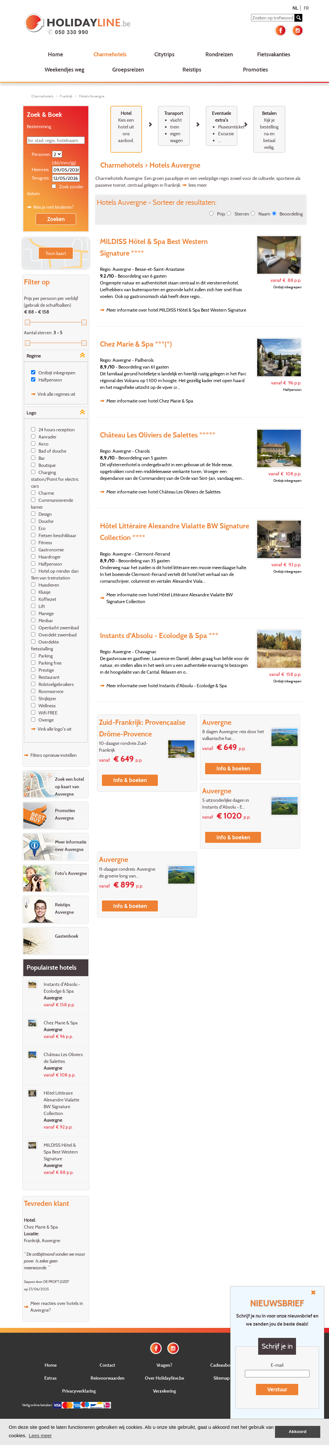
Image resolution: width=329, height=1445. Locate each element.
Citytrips (164, 54)
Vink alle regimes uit (56, 394)
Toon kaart (56, 253)
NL (295, 8)
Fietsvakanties (273, 54)
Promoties (255, 69)
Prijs (221, 213)
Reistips (191, 69)
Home (55, 54)
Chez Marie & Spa (41, 1227)
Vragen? (164, 1365)
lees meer (198, 185)
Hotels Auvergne (91, 96)
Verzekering (164, 1391)
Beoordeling (291, 213)
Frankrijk (66, 96)
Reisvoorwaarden (108, 1378)
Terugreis (40, 178)
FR (306, 8)
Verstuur (277, 1389)
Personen (41, 154)
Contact (107, 1365)
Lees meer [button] (40, 1435)
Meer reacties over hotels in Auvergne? (56, 1306)
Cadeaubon (221, 1365)
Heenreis (40, 169)
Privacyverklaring (79, 1391)
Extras (50, 1378)
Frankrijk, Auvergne (42, 1240)
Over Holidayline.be (164, 1378)
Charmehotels (109, 54)
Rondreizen (219, 54)
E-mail (277, 1365)
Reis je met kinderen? (53, 207)
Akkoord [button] (298, 1431)
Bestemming (39, 126)
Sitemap (222, 1378)
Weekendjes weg (64, 69)
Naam (264, 213)
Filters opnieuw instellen (53, 755)
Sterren (242, 213)
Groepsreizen (128, 69)
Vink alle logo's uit (54, 729)
